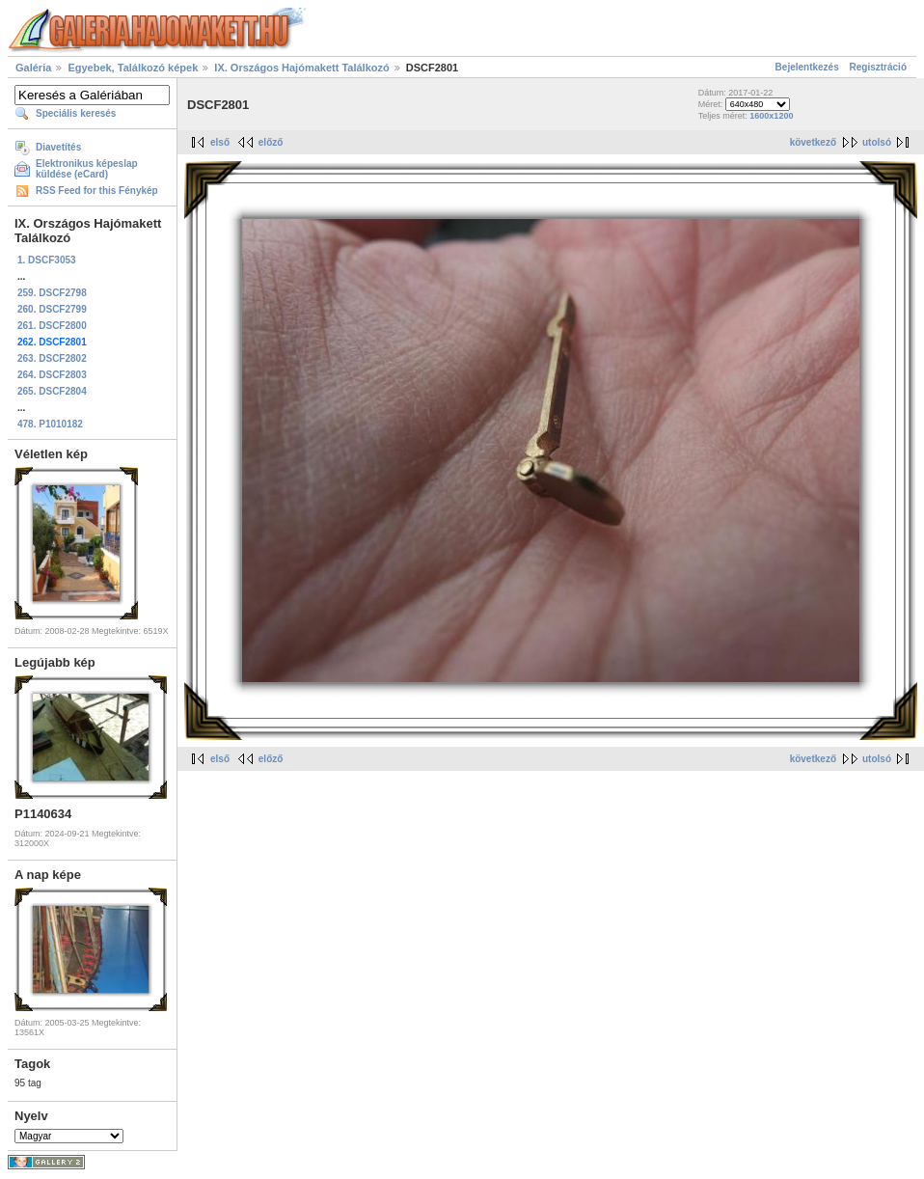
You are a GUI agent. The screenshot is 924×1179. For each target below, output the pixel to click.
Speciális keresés (76, 113)
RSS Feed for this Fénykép (97, 190)
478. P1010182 (50, 424)
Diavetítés (58, 147)
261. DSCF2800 (52, 325)
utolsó (876, 142)
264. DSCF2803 (52, 375)
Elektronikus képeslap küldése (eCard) (87, 168)
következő (813, 142)
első (220, 142)
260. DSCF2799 (52, 309)
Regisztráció (878, 67)
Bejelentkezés (807, 67)
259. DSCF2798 (52, 293)
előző (271, 142)
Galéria (33, 67)
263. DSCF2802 (52, 358)
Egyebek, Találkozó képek (133, 67)
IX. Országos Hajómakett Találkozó (301, 67)
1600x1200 (771, 116)
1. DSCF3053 (46, 260)
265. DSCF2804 (52, 391)
